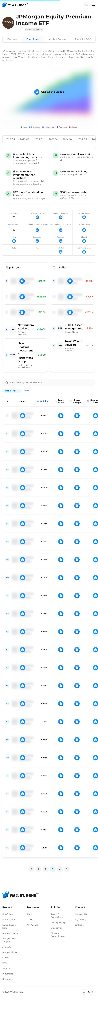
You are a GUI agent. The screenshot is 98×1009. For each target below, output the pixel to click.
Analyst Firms (9, 952)
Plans (29, 914)
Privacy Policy (58, 922)
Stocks (5, 957)
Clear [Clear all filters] (26, 390)
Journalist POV (83, 39)
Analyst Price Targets (9, 940)
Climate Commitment (58, 935)
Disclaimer (56, 928)
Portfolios (7, 914)
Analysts (6, 947)
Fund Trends (33, 39)
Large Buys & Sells (9, 926)
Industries (7, 973)
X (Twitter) (80, 919)
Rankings (7, 979)
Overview (12, 39)
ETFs (4, 963)
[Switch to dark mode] (93, 992)
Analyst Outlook (57, 39)
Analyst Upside (10, 933)
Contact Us (81, 914)
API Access (32, 925)
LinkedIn (80, 925)
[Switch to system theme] (84, 992)
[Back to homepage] (15, 4)
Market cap (34, 29)
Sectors (6, 968)
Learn (30, 919)
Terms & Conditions (57, 916)
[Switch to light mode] (88, 992)
